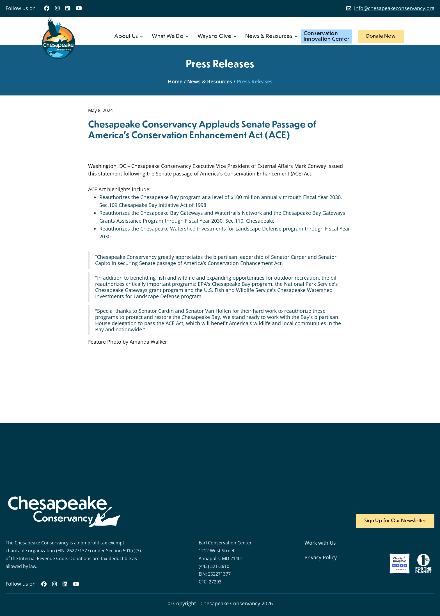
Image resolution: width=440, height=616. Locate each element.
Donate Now (380, 36)
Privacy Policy (320, 557)
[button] (128, 36)
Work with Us (320, 542)
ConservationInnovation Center (326, 36)
